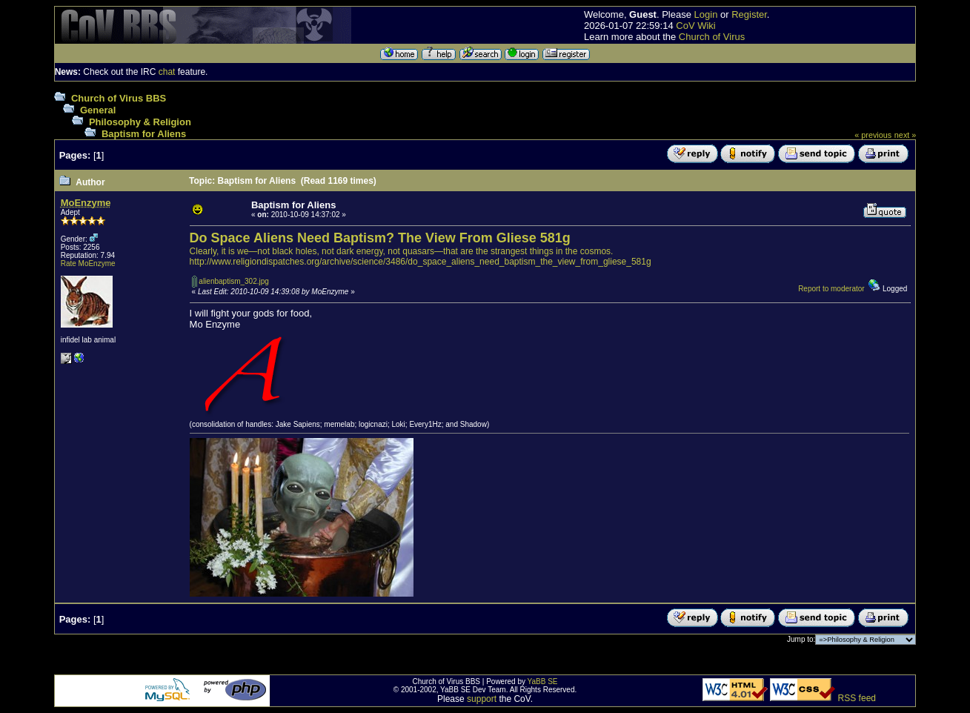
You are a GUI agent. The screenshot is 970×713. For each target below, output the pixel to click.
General (98, 110)
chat (167, 72)
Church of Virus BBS (118, 98)
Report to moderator (831, 289)
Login (706, 14)
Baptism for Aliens (144, 133)
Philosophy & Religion (140, 121)
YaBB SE (543, 681)
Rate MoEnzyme (88, 263)
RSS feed (857, 698)
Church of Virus (712, 36)
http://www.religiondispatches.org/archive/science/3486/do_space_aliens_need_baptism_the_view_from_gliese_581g (420, 261)
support (481, 699)
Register (749, 14)
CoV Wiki (695, 25)
